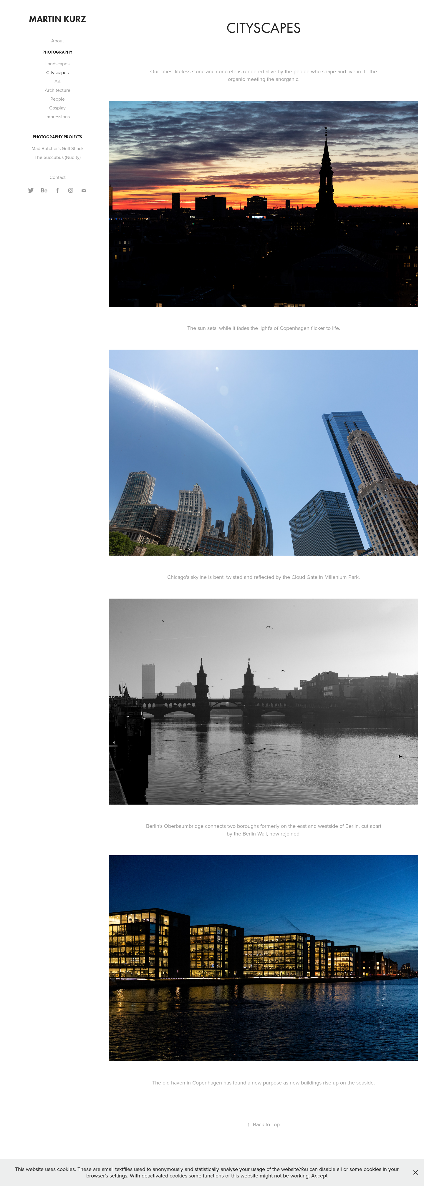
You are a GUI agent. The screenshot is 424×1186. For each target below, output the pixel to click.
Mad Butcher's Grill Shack (58, 148)
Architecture (57, 90)
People (57, 99)
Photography (57, 52)
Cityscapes (57, 72)
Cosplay (57, 107)
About (57, 40)
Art (57, 81)
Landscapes (57, 63)
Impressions (57, 116)
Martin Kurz (57, 19)
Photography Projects (57, 136)
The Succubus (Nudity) (57, 157)
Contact (57, 177)
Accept (319, 1175)
